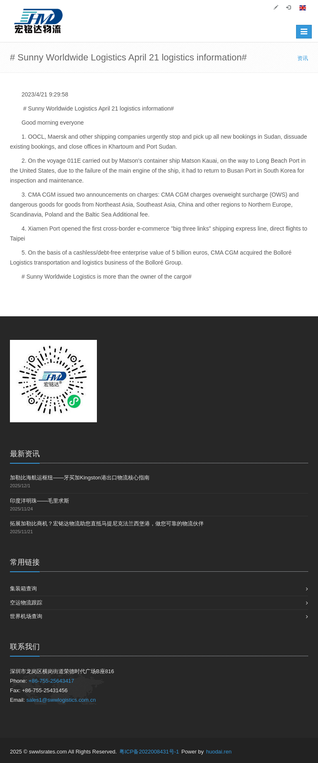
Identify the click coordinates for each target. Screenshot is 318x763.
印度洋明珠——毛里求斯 (39, 501)
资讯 (302, 58)
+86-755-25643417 (51, 681)
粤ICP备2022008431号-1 (149, 752)
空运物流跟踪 (26, 602)
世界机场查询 (26, 616)
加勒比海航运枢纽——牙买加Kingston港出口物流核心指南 (79, 477)
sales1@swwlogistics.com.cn (61, 700)
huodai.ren (218, 752)
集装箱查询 (23, 588)
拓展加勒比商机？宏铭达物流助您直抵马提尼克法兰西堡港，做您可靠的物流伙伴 (107, 523)
